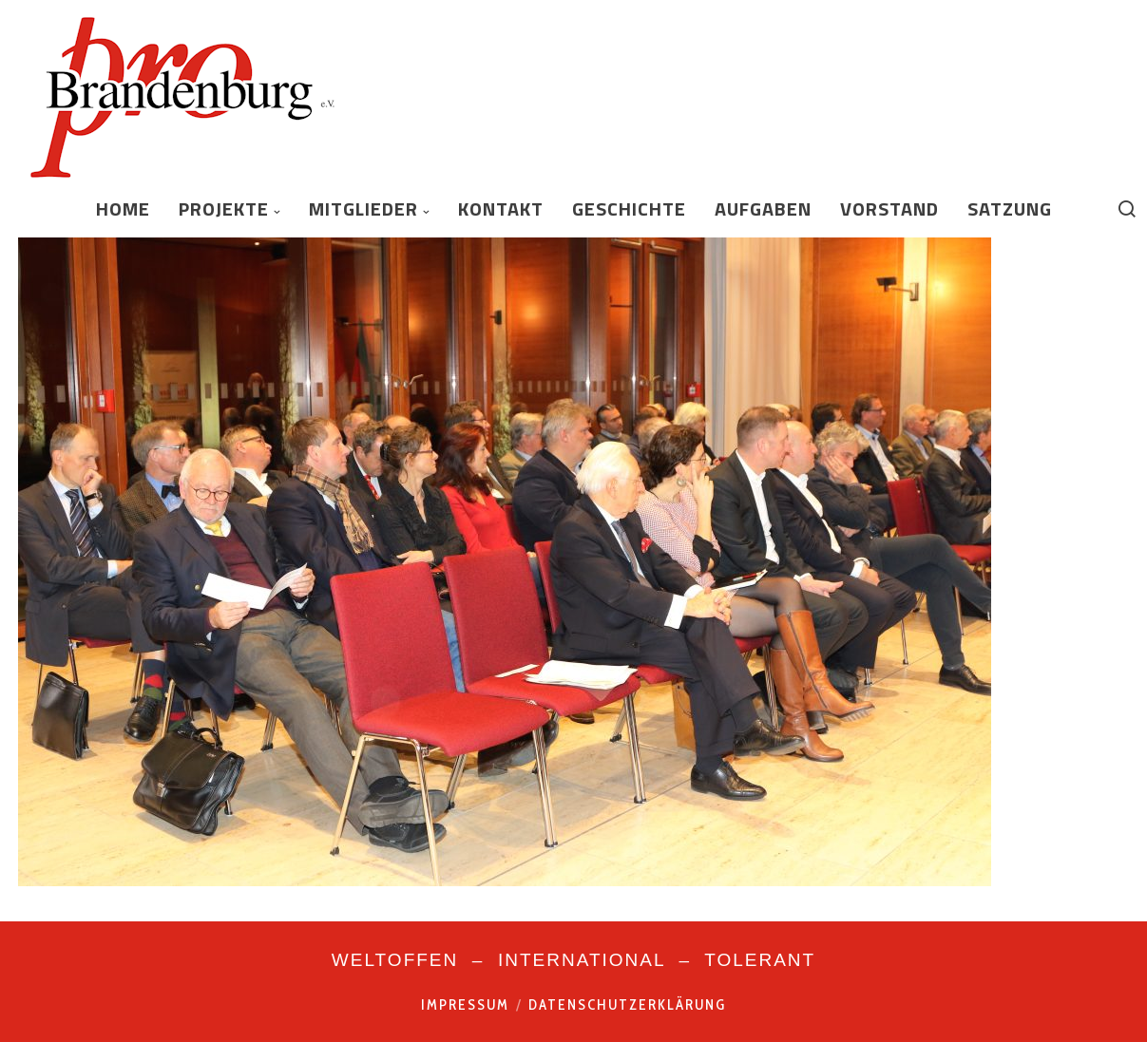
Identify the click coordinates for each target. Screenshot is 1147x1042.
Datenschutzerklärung (627, 1005)
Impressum (465, 1005)
